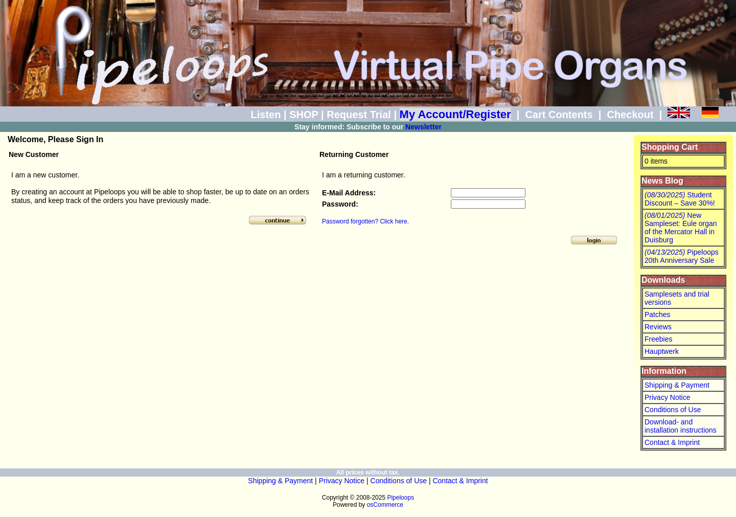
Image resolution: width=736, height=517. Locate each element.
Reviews (658, 327)
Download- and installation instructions (681, 426)
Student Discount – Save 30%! (680, 199)
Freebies (658, 339)
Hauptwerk (662, 351)
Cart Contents (558, 114)
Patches (658, 314)
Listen (266, 114)
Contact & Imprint (672, 442)
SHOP (303, 114)
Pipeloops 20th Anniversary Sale (682, 256)
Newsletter (423, 127)
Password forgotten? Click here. (365, 221)
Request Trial (359, 114)
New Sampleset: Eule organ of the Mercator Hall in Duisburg (681, 227)
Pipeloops (400, 497)
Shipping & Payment (677, 385)
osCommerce (385, 504)
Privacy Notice (667, 397)
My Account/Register (455, 114)
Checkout (630, 114)
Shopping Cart (669, 147)
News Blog (662, 180)
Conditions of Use (673, 410)
